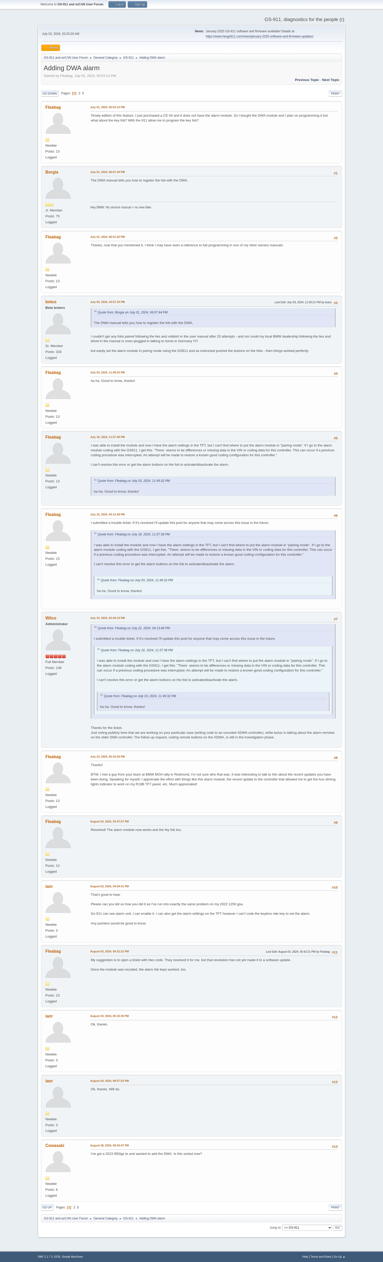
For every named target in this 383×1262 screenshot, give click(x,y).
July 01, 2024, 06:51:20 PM (107, 236)
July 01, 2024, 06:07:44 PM (107, 172)
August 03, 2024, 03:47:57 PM (109, 821)
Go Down (50, 93)
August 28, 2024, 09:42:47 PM (109, 1145)
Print (335, 93)
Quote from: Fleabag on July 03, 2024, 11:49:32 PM (134, 481)
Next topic (330, 80)
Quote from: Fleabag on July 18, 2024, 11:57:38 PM (134, 534)
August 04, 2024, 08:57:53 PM (109, 1080)
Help (305, 1256)
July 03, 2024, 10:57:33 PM (107, 301)
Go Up (47, 1207)
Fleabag (53, 107)
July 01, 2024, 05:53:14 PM (107, 107)
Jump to (275, 1227)
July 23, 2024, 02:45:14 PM (107, 617)
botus (51, 302)
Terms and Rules (321, 1256)
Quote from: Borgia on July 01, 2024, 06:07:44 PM (133, 312)
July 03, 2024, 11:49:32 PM (107, 372)
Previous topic (307, 80)
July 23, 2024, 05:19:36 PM (107, 756)
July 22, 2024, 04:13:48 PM (107, 514)
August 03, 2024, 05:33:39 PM (109, 1015)
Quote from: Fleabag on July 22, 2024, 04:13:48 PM (134, 628)
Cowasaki (54, 1145)
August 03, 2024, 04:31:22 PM (109, 951)
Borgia (51, 172)
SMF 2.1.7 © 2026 (49, 1256)
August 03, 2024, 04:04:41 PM (109, 886)
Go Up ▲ (339, 1256)
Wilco (50, 618)
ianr (49, 886)
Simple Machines (72, 1256)
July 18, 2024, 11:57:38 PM (107, 437)
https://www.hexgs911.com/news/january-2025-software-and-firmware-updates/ (259, 36)
